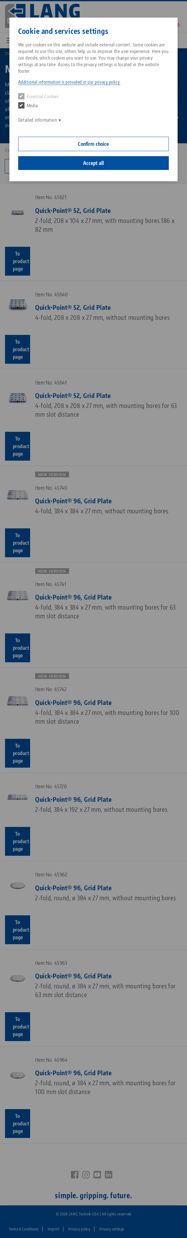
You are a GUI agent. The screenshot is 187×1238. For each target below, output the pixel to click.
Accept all (93, 163)
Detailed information (37, 120)
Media (28, 105)
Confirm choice (93, 144)
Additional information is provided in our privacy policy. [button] (69, 82)
